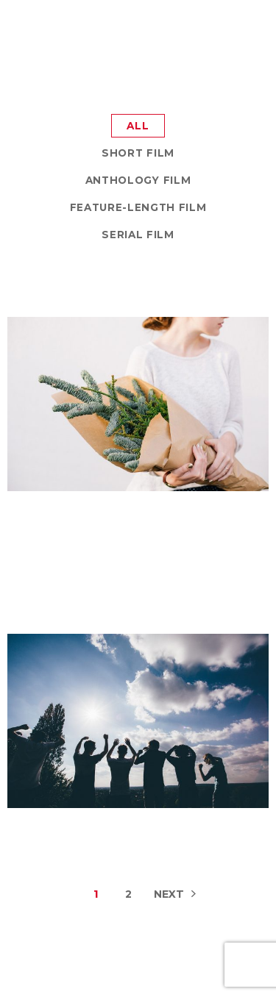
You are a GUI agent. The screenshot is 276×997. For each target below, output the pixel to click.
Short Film (138, 153)
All (138, 126)
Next (169, 894)
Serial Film (138, 234)
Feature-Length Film (138, 207)
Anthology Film (138, 180)
